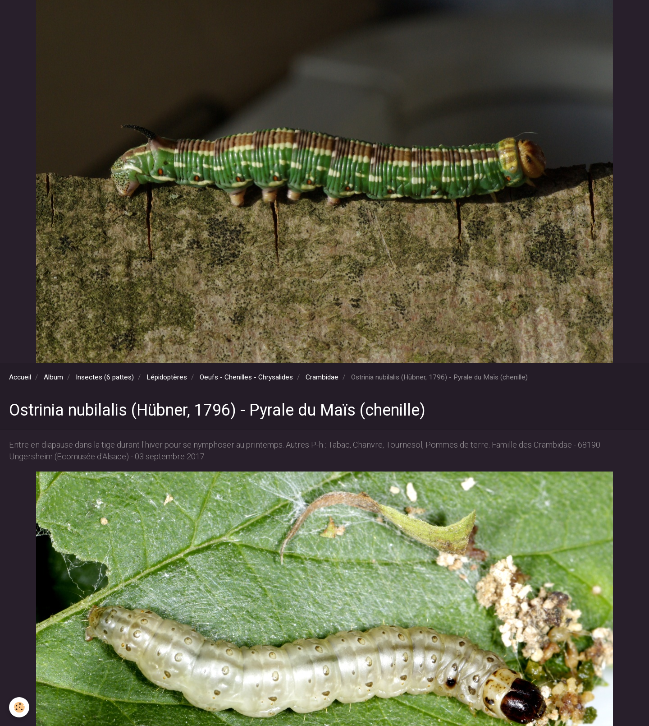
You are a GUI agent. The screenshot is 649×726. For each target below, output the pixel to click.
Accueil (20, 377)
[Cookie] (19, 707)
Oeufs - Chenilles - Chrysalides (246, 377)
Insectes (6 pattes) (105, 377)
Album (53, 377)
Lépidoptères (166, 377)
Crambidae (322, 377)
